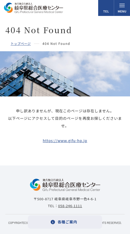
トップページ (21, 43)
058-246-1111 (70, 205)
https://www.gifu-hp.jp (65, 140)
